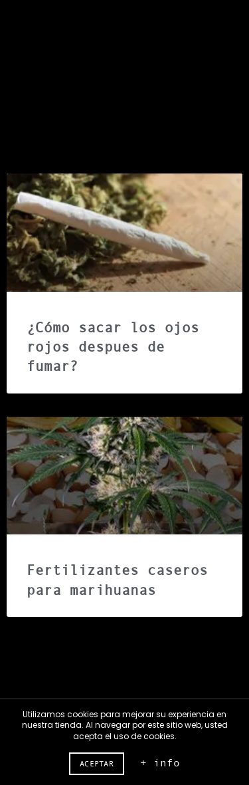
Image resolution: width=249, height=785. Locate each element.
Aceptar (97, 763)
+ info (160, 762)
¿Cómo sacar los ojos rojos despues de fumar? (113, 347)
